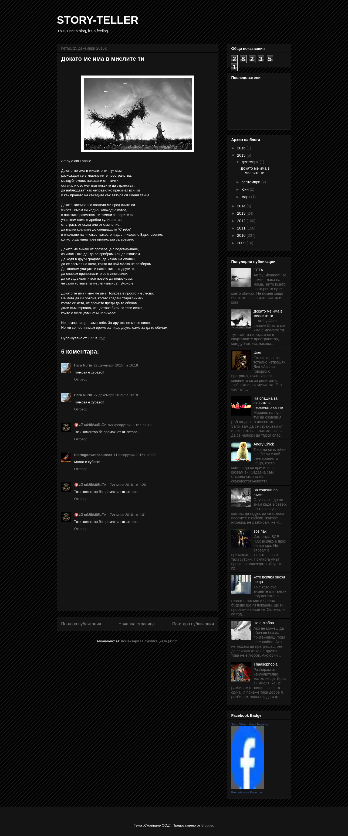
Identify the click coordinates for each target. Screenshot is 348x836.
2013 (241, 213)
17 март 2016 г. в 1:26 (127, 485)
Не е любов (264, 623)
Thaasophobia (266, 664)
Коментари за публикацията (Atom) (149, 641)
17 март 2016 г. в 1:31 (127, 515)
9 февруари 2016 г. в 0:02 (130, 425)
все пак (260, 531)
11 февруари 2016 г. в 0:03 (135, 455)
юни (246, 189)
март (246, 197)
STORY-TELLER (97, 20)
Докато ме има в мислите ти (255, 170)
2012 (241, 221)
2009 (241, 243)
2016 (241, 148)
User (258, 352)
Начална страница (137, 624)
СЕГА (258, 270)
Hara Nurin (83, 365)
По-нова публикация (81, 624)
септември (251, 182)
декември (251, 162)
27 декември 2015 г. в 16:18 (116, 365)
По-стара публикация (193, 624)
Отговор (80, 379)
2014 (241, 206)
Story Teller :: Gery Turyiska (249, 724)
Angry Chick (264, 444)
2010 (241, 235)
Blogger (207, 825)
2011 (241, 228)
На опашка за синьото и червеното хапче (268, 403)
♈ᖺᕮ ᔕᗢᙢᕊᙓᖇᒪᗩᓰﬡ (93, 425)
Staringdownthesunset (93, 455)
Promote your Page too (246, 792)
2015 (241, 155)
